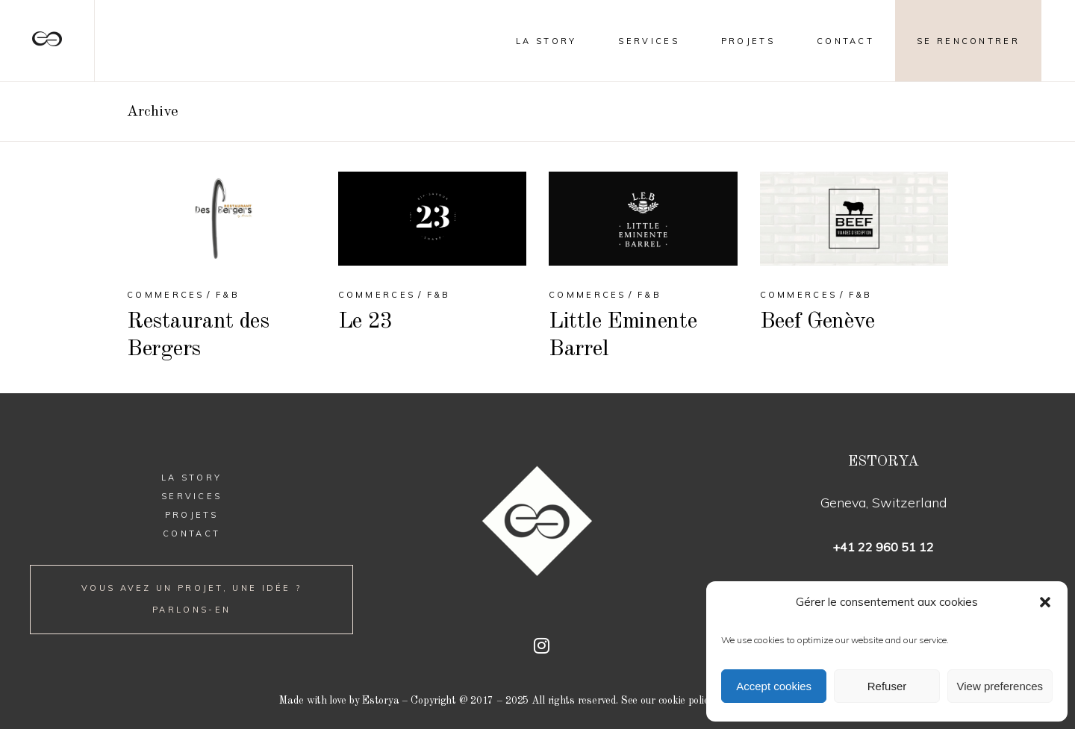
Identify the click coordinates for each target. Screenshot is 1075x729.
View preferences (1000, 686)
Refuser (887, 686)
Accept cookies (773, 686)
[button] (1045, 602)
